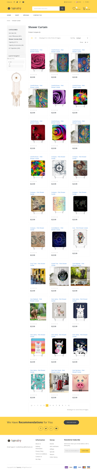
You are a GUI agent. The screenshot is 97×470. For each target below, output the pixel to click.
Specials (52, 452)
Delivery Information (39, 447)
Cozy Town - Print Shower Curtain (37, 264)
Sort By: (72, 38)
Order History (53, 457)
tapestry (18, 467)
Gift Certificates (54, 446)
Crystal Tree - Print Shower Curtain (59, 264)
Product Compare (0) (34, 32)
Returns (52, 454)
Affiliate (52, 449)
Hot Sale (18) (12, 33)
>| (68, 405)
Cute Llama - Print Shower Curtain (58, 300)
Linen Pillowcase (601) (15, 36)
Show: (81, 42)
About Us (38, 444)
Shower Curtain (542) (15, 39)
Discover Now (71, 422)
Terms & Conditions (41, 454)
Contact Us (39, 456)
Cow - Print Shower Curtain (80, 228)
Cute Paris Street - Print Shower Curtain (58, 371)
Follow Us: (9, 2)
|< (31, 405)
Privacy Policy (39, 451)
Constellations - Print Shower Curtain (57, 229)
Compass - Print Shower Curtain (58, 157)
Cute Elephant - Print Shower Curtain (78, 264)
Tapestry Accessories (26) (16, 45)
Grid (31, 38)
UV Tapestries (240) (14, 48)
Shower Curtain (16, 20)
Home (8, 20)
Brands (52, 444)
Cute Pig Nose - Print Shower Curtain (78, 371)
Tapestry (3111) (13, 42)
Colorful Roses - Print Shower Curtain (36, 50)
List (35, 38)
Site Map (38, 459)
